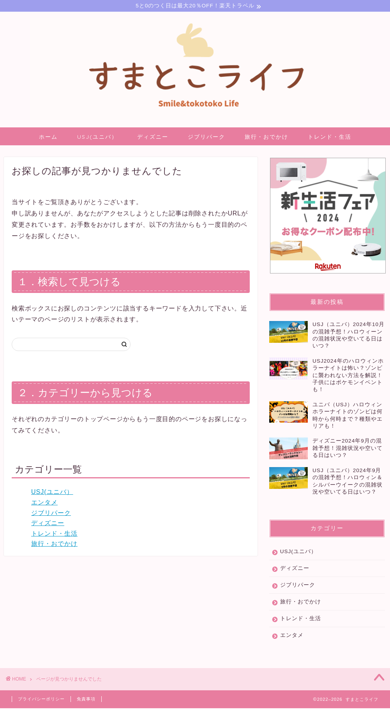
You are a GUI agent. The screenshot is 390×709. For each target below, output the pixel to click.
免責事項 (86, 700)
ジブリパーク (206, 137)
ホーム (48, 137)
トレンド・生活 (329, 137)
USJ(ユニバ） (97, 137)
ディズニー (152, 137)
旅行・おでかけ (266, 137)
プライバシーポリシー (41, 700)
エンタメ (44, 503)
